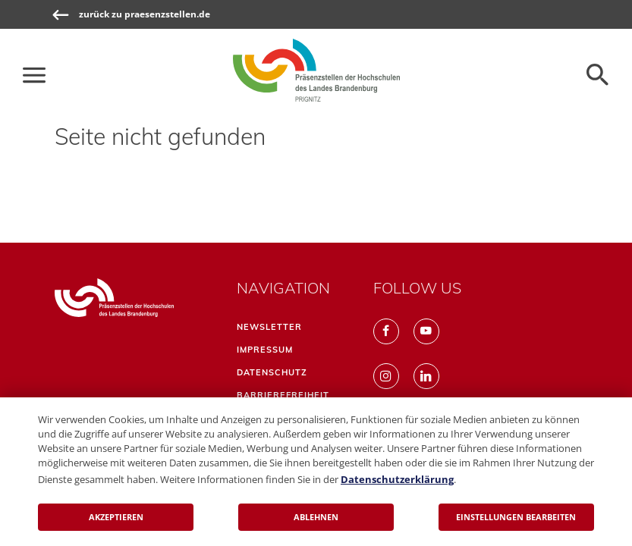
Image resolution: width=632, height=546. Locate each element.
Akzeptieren (116, 516)
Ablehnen (316, 516)
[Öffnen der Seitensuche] (597, 75)
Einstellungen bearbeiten (516, 516)
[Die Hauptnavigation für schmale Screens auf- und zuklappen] (34, 75)
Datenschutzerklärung (397, 479)
